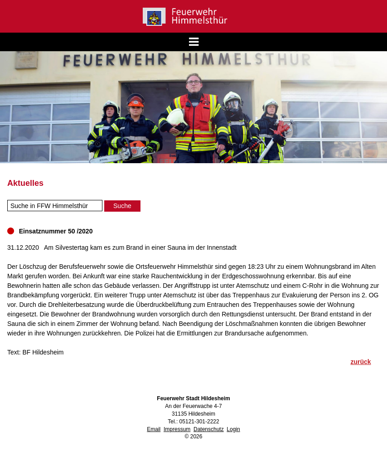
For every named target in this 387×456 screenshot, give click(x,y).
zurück (360, 361)
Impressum (177, 429)
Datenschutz (209, 429)
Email (153, 429)
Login (233, 429)
